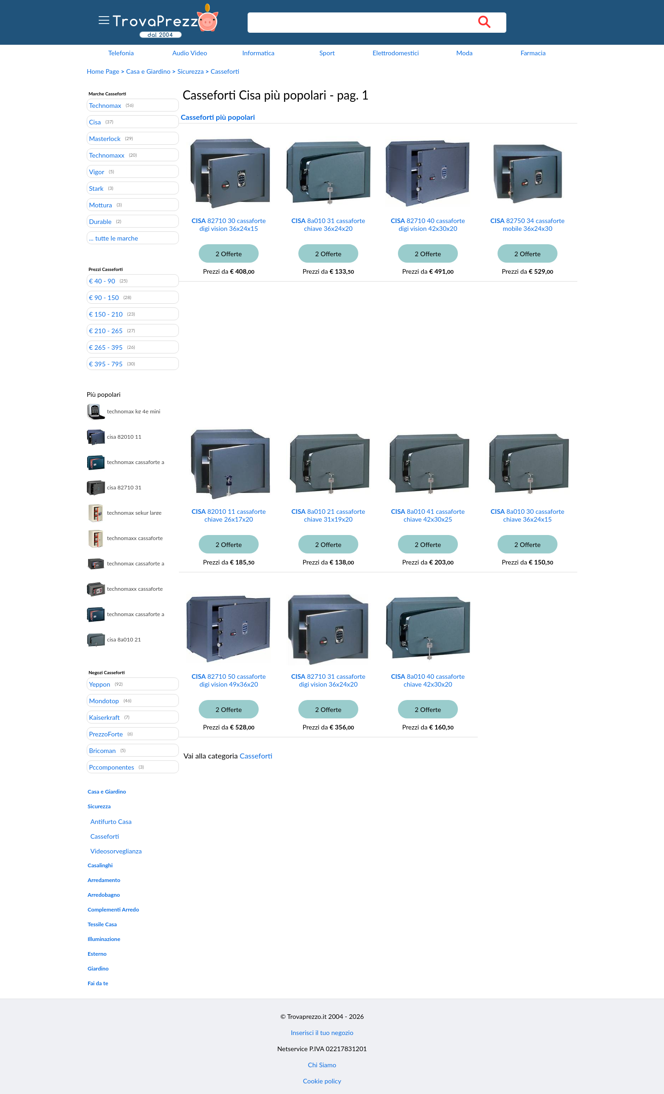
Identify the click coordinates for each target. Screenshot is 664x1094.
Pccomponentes (111, 767)
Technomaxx (107, 155)
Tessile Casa (102, 924)
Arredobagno (104, 894)
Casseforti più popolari (218, 116)
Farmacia (533, 53)
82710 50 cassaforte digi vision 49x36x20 (229, 680)
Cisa (95, 121)
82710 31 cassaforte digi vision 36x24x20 (328, 680)
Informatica (258, 53)
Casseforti (225, 71)
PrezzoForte (106, 733)
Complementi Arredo (113, 909)
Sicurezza (191, 71)
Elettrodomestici (396, 53)
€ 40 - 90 (102, 280)
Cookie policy (322, 1081)
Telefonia (121, 53)
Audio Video (189, 53)
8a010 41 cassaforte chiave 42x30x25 (428, 515)
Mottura (100, 204)
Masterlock (104, 138)
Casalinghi (100, 865)
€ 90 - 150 (104, 297)
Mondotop (104, 700)
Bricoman (102, 750)
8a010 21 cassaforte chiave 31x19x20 (328, 515)
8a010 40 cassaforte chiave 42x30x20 (428, 680)
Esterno (97, 953)
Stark (96, 188)
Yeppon (99, 684)
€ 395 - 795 (106, 363)
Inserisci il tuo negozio (322, 1032)
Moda (464, 53)
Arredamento (104, 879)
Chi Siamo (322, 1065)
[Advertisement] (347, 357)
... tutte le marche (113, 237)
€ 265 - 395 (106, 347)
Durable (100, 221)
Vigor (96, 171)
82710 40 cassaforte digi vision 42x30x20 (428, 224)
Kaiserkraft (104, 717)
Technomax (105, 105)
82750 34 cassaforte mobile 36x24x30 (528, 224)
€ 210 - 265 (106, 330)
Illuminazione (104, 938)
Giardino (98, 968)
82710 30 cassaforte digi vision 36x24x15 (229, 224)
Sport (327, 53)
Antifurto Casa (110, 821)
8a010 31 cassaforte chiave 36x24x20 (328, 224)
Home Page (103, 71)
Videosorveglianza (116, 851)
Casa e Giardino (148, 71)
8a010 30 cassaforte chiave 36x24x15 (527, 515)
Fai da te (98, 983)
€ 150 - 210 (106, 314)
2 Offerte (229, 254)
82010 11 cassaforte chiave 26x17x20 (229, 515)
